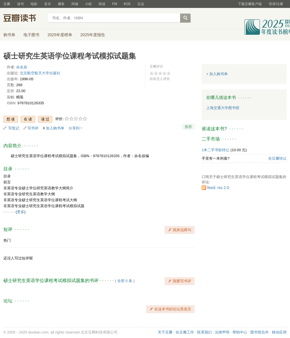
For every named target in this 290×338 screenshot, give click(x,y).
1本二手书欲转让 (215, 150)
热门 (7, 240)
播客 (61, 4)
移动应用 (279, 332)
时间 (127, 4)
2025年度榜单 (60, 34)
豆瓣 (6, 4)
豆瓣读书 (23, 19)
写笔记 (13, 128)
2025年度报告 (92, 34)
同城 (74, 4)
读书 (20, 4)
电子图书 (31, 34)
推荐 (188, 127)
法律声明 (222, 332)
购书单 (9, 34)
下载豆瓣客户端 (250, 4)
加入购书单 (55, 128)
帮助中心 (240, 332)
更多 (20, 212)
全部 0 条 (124, 281)
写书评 (33, 128)
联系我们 (204, 332)
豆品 (140, 4)
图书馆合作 (259, 332)
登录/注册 (276, 4)
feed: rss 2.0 (218, 187)
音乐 (47, 4)
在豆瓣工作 (185, 332)
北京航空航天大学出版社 (40, 73)
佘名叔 (21, 67)
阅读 (102, 4)
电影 (34, 4)
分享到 (74, 128)
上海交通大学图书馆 (222, 108)
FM (114, 4)
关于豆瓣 (165, 332)
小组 (88, 4)
